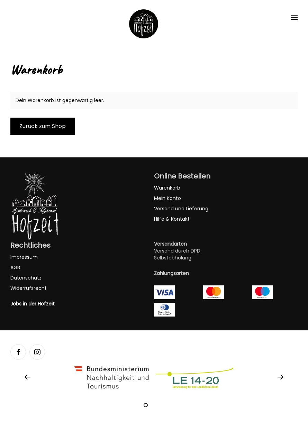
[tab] (146, 405)
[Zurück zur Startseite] (143, 24)
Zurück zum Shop (42, 126)
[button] (294, 17)
